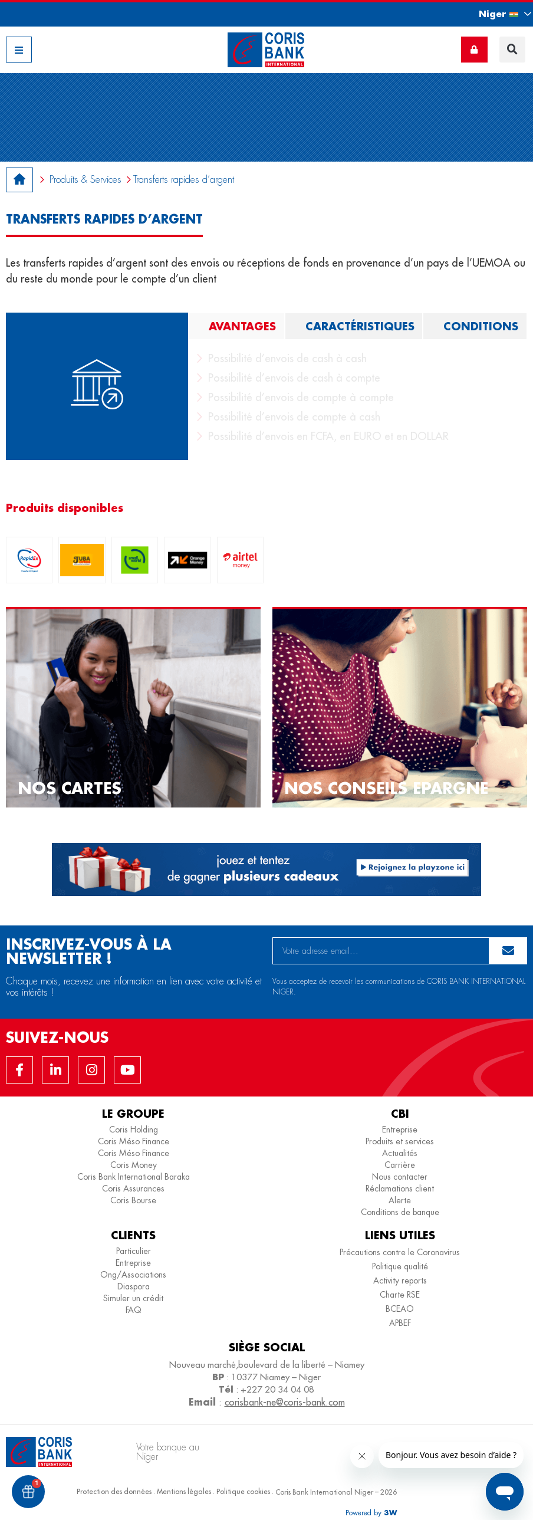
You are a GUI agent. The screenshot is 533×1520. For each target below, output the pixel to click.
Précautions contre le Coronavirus (400, 1252)
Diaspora (133, 1286)
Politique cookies (243, 1491)
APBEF (400, 1323)
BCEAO (400, 1309)
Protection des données (114, 1491)
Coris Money (133, 1165)
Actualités (399, 1153)
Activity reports (400, 1280)
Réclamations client (400, 1188)
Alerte (400, 1200)
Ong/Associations (133, 1274)
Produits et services (400, 1141)
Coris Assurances (133, 1188)
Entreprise (399, 1129)
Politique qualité (400, 1266)
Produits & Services (85, 179)
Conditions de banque (400, 1212)
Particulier (133, 1251)
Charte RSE (400, 1294)
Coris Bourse (133, 1200)
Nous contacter (399, 1176)
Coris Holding (133, 1129)
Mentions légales (184, 1491)
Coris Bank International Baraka (133, 1176)
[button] (494, 13)
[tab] (236, 326)
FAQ (134, 1310)
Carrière (399, 1165)
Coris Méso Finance (133, 1141)
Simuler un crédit (133, 1298)
